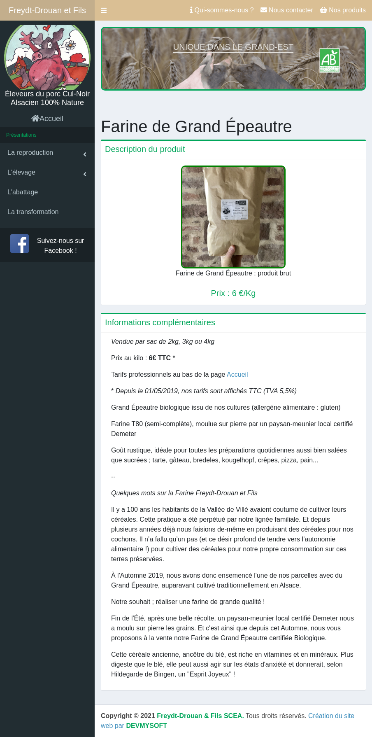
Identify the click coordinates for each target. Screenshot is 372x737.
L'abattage (22, 192)
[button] (104, 10)
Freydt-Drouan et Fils (47, 10)
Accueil (47, 118)
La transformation (33, 211)
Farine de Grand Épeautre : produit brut (233, 273)
